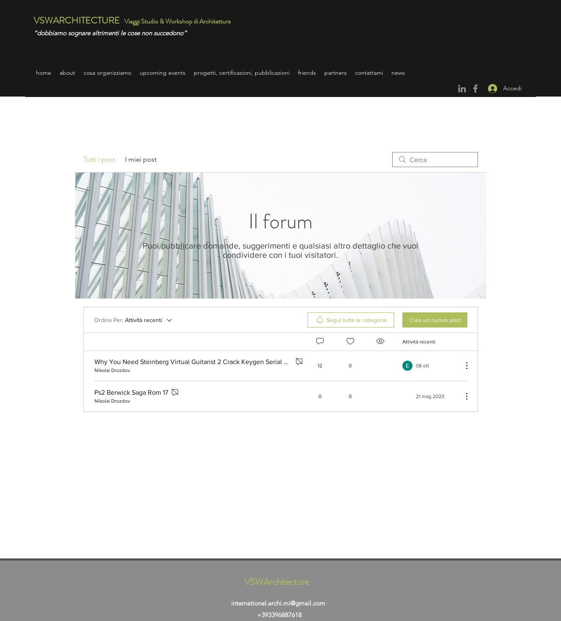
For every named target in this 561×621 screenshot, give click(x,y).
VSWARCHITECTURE (77, 20)
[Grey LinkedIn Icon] (462, 88)
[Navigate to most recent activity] (429, 366)
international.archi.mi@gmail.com (278, 603)
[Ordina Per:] (133, 320)
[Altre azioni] (462, 366)
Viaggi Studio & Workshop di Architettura (178, 21)
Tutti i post (99, 159)
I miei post (141, 159)
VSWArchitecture (276, 581)
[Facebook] (475, 88)
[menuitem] (351, 320)
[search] (435, 159)
